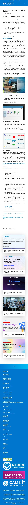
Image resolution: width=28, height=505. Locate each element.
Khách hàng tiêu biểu (6, 382)
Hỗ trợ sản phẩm (5, 388)
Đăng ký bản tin (5, 406)
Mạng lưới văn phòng (6, 383)
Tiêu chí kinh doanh (6, 375)
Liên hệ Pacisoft (6, 168)
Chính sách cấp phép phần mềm (7, 398)
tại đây (12, 36)
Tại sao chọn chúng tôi (6, 384)
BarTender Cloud (7, 38)
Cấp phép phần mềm (8, 207)
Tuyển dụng (22, 490)
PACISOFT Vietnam (6, 374)
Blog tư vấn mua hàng (6, 387)
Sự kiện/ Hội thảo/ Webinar (7, 379)
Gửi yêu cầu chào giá (6, 405)
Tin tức (17, 490)
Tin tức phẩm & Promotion (7, 378)
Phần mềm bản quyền (8, 206)
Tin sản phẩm (9, 13)
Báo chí (19, 490)
